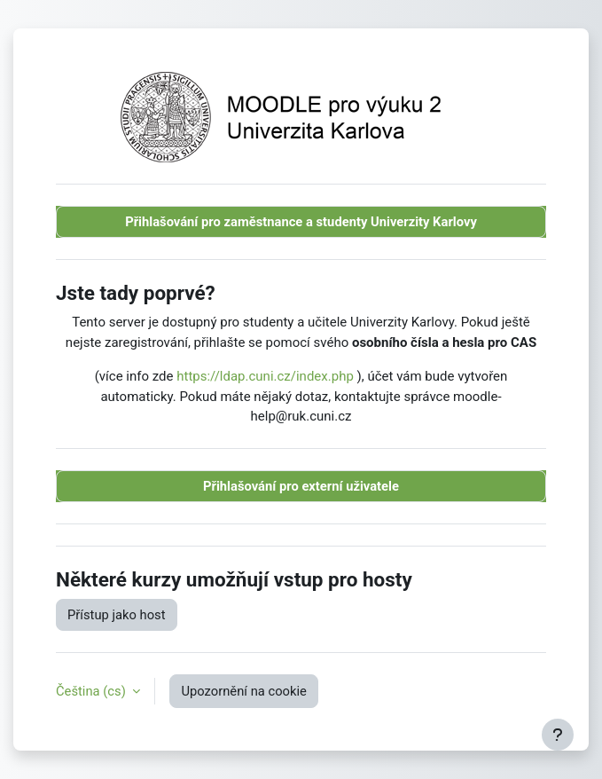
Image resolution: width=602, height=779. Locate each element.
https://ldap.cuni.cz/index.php (265, 376)
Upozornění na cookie (243, 691)
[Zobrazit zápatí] (558, 735)
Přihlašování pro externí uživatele (301, 486)
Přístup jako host (116, 615)
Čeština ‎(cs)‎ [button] (92, 691)
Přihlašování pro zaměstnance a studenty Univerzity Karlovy (301, 222)
